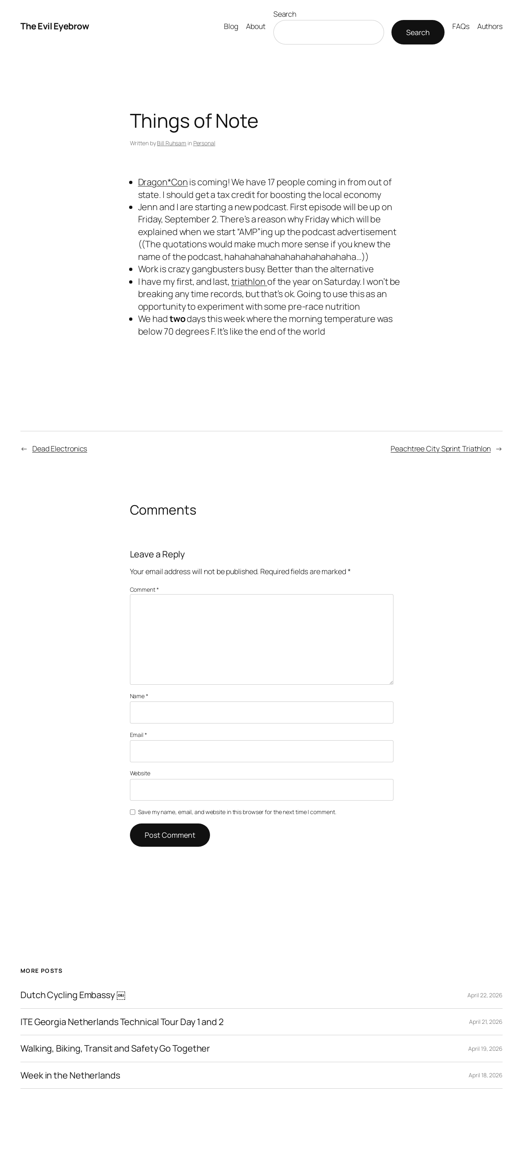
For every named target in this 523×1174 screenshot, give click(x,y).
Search (284, 14)
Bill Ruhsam (171, 143)
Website (140, 773)
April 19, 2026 (485, 1048)
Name (139, 696)
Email (138, 735)
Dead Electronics (59, 448)
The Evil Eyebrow (54, 26)
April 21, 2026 (486, 1021)
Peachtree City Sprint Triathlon (441, 448)
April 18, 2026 (486, 1075)
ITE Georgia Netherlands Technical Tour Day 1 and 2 (122, 1022)
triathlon (249, 281)
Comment (144, 589)
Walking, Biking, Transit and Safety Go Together (115, 1048)
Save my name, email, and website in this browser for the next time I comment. (237, 812)
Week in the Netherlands (70, 1075)
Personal (204, 143)
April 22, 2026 (485, 995)
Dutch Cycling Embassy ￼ (72, 995)
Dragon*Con (163, 182)
